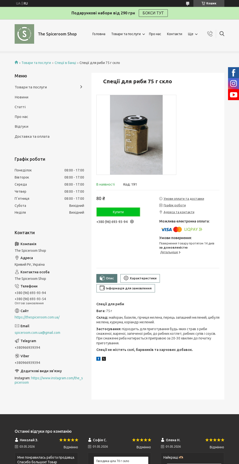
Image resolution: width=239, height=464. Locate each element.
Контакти (174, 34)
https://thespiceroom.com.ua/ (37, 317)
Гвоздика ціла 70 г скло (112, 461)
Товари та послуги (126, 34)
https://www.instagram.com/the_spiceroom (49, 380)
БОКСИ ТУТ (153, 13)
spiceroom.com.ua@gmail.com (37, 333)
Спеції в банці (65, 63)
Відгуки (21, 126)
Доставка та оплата (32, 136)
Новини (21, 97)
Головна (98, 34)
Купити (118, 212)
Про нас (155, 34)
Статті (20, 107)
